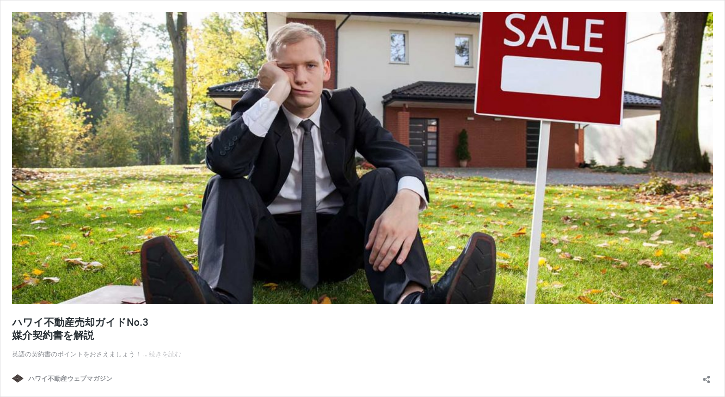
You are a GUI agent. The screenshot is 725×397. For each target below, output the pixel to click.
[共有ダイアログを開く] (706, 376)
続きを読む (165, 354)
